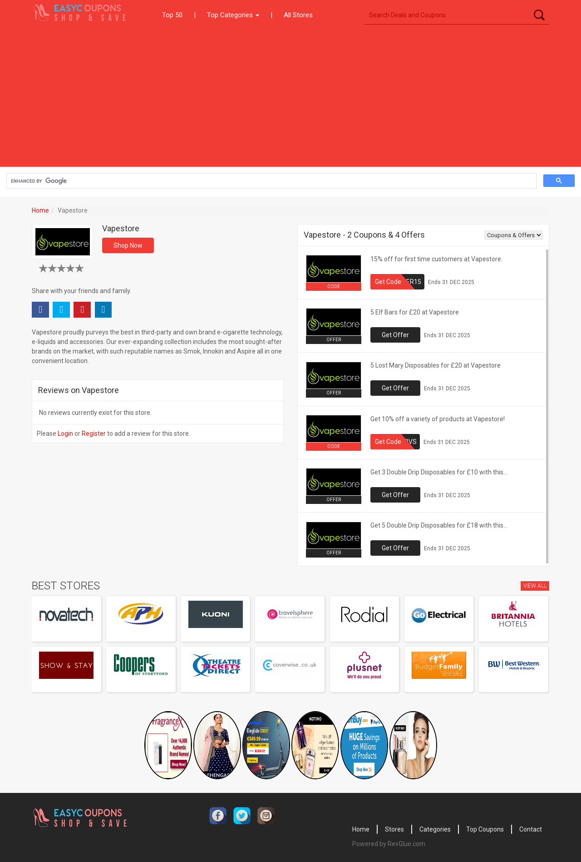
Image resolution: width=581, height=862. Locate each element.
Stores (394, 829)
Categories (435, 829)
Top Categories (233, 15)
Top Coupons (485, 829)
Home (40, 210)
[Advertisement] (290, 98)
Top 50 (172, 15)
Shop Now (128, 245)
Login (65, 433)
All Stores (298, 15)
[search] (271, 181)
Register (94, 433)
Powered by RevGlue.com (388, 843)
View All (535, 586)
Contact (530, 829)
